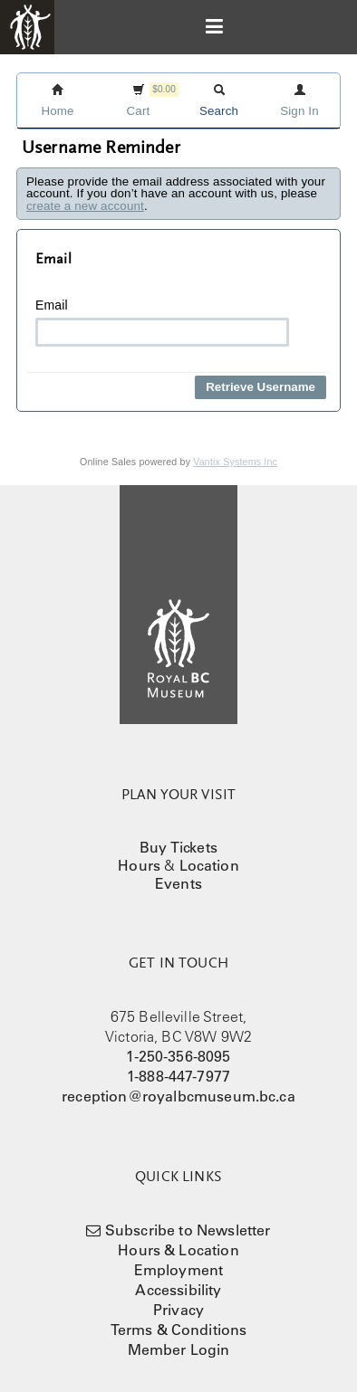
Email (162, 322)
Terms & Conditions (179, 1329)
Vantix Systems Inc (235, 461)
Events (178, 883)
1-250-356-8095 (178, 1056)
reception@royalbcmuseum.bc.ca (178, 1096)
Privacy (178, 1310)
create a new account (85, 206)
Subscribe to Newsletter (188, 1230)
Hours (139, 865)
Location (209, 865)
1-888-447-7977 (178, 1076)
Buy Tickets (178, 847)
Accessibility (178, 1290)
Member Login (179, 1349)
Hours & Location (178, 1250)
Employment (179, 1270)
